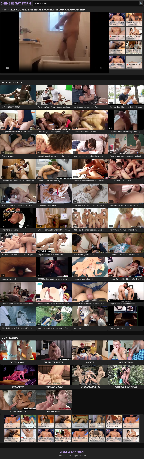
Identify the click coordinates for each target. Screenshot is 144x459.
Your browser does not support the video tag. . (54, 42)
